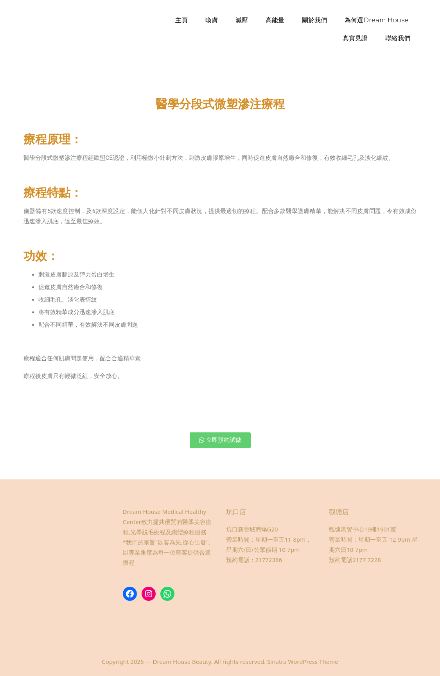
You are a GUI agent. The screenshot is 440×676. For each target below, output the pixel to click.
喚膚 (211, 20)
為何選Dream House (376, 20)
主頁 (181, 20)
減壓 (241, 20)
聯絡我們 (397, 38)
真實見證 (355, 38)
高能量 (275, 20)
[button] (220, 440)
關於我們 (314, 20)
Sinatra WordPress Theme (302, 661)
